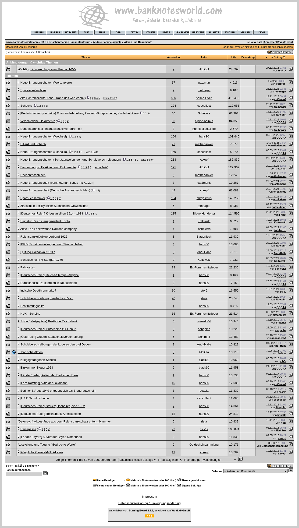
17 (173, 82)
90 (173, 121)
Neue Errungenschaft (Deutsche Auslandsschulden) (55, 190)
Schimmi (204, 336)
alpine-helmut (204, 121)
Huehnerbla (31, 47)
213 (173, 159)
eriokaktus (279, 191)
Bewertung (248, 57)
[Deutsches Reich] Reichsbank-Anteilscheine (50, 413)
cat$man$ (280, 99)
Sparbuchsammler (32, 198)
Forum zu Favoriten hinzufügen (239, 47)
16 (173, 313)
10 (173, 290)
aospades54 (278, 338)
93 (173, 429)
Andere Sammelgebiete (107, 42)
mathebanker (204, 144)
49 (173, 190)
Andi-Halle (204, 252)
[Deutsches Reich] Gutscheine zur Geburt (48, 329)
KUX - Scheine (30, 313)
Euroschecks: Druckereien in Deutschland (48, 283)
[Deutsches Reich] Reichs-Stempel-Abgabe (49, 275)
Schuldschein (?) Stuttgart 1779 (41, 259)
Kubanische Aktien (30, 352)
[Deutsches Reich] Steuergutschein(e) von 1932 (52, 406)
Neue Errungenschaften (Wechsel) (43, 136)
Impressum (149, 496)
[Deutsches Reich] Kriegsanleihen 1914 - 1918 (51, 213)
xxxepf (204, 159)
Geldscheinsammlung (204, 444)
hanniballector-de (204, 128)
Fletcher (281, 322)
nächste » (33, 465)
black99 (204, 360)
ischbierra (203, 229)
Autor (204, 57)
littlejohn (280, 114)
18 (173, 413)
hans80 (204, 136)
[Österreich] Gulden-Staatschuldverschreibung (51, 336)
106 (173, 136)
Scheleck (204, 113)
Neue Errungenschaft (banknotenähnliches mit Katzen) (57, 182)
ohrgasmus (203, 198)
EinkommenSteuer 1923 (36, 367)
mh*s (283, 361)
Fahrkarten (27, 267)
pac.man (204, 82)
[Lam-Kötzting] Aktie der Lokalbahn (44, 383)
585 (173, 98)
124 (173, 105)
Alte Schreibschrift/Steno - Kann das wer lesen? (52, 98)
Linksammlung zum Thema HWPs (53, 69)
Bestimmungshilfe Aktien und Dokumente (48, 167)
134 (173, 198)
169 (173, 152)
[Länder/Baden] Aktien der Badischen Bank (49, 375)
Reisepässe (28, 429)
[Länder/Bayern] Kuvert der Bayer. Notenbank (51, 437)
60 (173, 113)
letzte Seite (109, 98)
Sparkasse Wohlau (33, 90)
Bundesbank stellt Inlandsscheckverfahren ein (51, 128)
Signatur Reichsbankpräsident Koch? (45, 221)
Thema (86, 57)
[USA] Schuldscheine (34, 398)
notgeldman (279, 207)
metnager (204, 90)
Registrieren (284, 42)
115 (173, 213)
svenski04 (204, 321)
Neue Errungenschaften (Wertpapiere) (46, 82)
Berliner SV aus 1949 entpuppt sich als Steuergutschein (58, 390)
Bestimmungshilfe (32, 306)
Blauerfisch (203, 236)
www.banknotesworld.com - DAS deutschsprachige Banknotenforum (48, 42)
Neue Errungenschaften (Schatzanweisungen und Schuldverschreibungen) (70, 159)
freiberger (280, 107)
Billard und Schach (33, 144)
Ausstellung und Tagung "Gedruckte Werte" (47, 444)
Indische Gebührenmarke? (38, 290)
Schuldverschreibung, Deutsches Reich (46, 298)
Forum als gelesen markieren (276, 47)
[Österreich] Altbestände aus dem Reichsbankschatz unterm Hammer (64, 421)
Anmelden (270, 42)
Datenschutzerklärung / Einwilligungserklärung (149, 503)
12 (173, 267)
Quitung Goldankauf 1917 (37, 252)
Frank (282, 214)
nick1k (282, 70)
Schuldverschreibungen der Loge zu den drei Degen (55, 344)
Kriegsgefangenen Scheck (38, 360)
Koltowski (204, 221)
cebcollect (204, 105)
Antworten (173, 57)
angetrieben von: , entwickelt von (149, 510)
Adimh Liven (204, 98)
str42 (204, 290)
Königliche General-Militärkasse (41, 452)
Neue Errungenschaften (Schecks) (43, 152)
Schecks (26, 105)
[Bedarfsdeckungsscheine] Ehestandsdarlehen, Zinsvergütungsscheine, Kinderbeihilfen (79, 113)
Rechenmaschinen (33, 175)
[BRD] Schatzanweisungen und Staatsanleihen (51, 244)
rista (204, 421)
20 (173, 298)
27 (173, 144)
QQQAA (281, 122)
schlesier (280, 268)
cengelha (204, 329)
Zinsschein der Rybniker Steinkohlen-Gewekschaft (54, 206)
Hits (233, 57)
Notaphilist (279, 314)
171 (173, 167)
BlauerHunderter (204, 213)
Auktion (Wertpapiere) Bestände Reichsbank (48, 321)
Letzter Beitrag (274, 57)
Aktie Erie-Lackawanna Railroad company (48, 229)
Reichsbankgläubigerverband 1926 (43, 236)
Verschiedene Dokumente (37, 121)
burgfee (280, 83)
